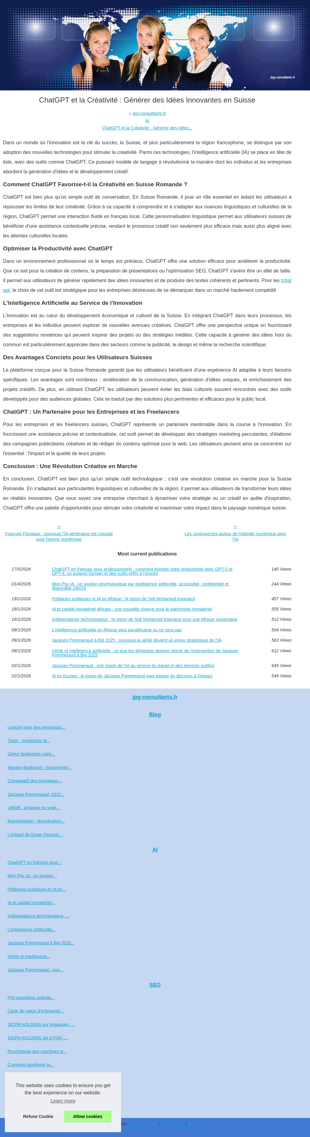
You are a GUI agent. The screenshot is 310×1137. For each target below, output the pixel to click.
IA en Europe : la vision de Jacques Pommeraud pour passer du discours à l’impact (132, 676)
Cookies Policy (173, 1124)
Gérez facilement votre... (31, 753)
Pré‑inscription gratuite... (31, 997)
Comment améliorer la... (31, 1064)
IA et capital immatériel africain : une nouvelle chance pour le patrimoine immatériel (132, 609)
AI (147, 120)
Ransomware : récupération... (36, 821)
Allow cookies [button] (87, 1116)
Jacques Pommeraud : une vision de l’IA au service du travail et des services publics (133, 665)
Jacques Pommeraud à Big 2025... (41, 942)
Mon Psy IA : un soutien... (32, 875)
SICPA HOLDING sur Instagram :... (41, 1024)
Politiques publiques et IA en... (37, 889)
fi (155, 1130)
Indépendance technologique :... (39, 916)
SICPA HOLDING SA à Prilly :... (38, 1037)
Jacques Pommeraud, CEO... (36, 794)
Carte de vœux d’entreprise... (36, 1010)
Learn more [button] (63, 1100)
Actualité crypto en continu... (35, 1105)
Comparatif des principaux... (35, 780)
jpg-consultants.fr (149, 113)
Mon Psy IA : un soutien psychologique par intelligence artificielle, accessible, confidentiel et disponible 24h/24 (140, 586)
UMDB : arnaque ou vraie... (34, 807)
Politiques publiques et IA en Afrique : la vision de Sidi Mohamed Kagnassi (123, 599)
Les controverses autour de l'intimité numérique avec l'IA (235, 536)
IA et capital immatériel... (31, 902)
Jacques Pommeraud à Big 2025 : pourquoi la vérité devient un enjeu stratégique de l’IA (136, 640)
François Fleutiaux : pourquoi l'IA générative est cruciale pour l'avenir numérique (59, 536)
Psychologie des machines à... (37, 1051)
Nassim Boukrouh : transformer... (39, 767)
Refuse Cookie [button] (38, 1116)
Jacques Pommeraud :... (31, 1091)
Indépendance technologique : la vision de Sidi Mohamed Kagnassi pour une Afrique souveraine (144, 619)
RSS (192, 1124)
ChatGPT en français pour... (34, 862)
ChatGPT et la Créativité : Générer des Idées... (147, 127)
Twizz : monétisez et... (29, 740)
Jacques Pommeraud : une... (35, 969)
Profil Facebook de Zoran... (34, 1078)
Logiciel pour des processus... (36, 727)
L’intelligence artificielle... (31, 929)
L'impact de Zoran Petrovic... (35, 834)
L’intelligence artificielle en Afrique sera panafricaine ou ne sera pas (117, 630)
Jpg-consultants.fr (143, 1124)
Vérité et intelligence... (29, 956)
